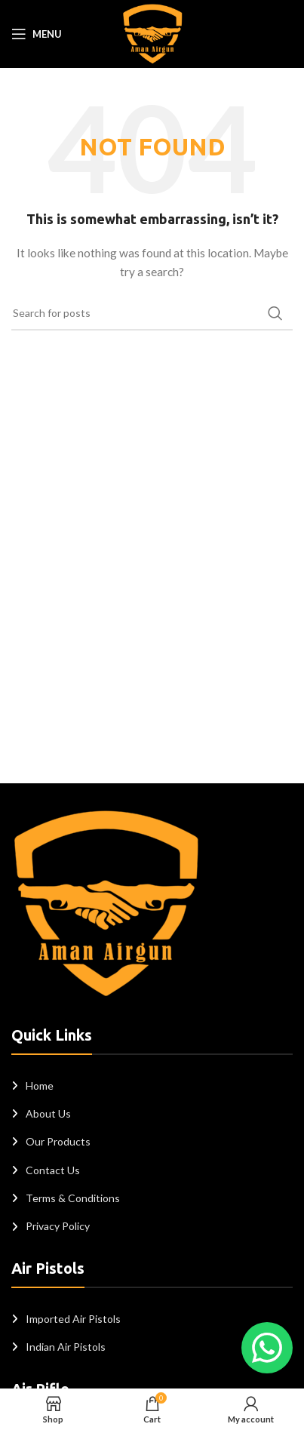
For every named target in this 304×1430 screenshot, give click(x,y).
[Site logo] (152, 32)
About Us (48, 1113)
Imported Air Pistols (73, 1318)
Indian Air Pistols (66, 1346)
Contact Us (53, 1170)
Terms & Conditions (73, 1198)
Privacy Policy (58, 1225)
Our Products (58, 1141)
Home (40, 1085)
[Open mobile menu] (36, 34)
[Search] (152, 313)
